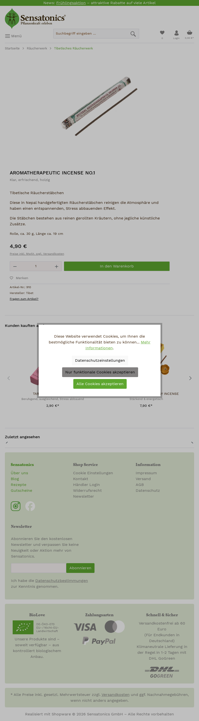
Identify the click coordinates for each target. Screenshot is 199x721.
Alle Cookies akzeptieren (99, 383)
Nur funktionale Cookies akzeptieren (100, 372)
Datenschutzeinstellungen (100, 360)
